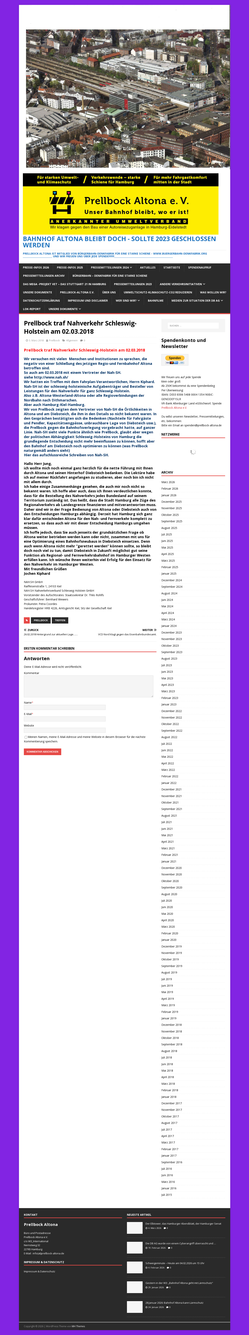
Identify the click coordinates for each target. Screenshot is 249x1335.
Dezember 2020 (171, 868)
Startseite (172, 267)
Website (29, 725)
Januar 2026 (168, 495)
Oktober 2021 (170, 802)
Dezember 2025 (171, 501)
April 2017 (167, 1136)
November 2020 (171, 874)
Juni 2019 (167, 985)
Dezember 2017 (171, 1103)
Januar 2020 (168, 940)
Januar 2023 (168, 704)
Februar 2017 (169, 1149)
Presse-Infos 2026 (36, 267)
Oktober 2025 (170, 515)
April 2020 (167, 920)
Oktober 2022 (170, 724)
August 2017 (169, 1123)
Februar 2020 (169, 933)
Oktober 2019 (170, 959)
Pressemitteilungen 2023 (133, 284)
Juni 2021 (167, 829)
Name (28, 702)
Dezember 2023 (171, 632)
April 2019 (167, 999)
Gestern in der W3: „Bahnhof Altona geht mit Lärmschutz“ (179, 1283)
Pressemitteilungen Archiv (44, 275)
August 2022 (169, 737)
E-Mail (28, 714)
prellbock (41, 620)
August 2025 (169, 528)
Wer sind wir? (126, 300)
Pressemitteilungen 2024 (110, 267)
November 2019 (171, 953)
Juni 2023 (167, 671)
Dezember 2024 (171, 580)
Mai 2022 (167, 756)
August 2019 (169, 972)
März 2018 (168, 1084)
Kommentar (31, 673)
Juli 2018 (166, 1057)
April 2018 (167, 1077)
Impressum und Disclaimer (88, 300)
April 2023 (167, 685)
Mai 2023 (167, 678)
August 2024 (169, 593)
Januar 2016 (168, 1188)
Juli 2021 (166, 822)
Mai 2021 (167, 835)
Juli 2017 (166, 1129)
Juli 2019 (166, 979)
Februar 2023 (169, 698)
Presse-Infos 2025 (70, 267)
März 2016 (168, 1182)
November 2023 (171, 639)
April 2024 (167, 613)
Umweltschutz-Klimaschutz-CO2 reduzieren (158, 292)
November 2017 (171, 1110)
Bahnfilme (156, 300)
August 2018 (169, 1051)
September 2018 (171, 1044)
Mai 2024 (167, 606)
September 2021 (171, 809)
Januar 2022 (168, 783)
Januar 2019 (168, 1018)
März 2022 (168, 770)
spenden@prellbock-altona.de (203, 425)
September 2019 (171, 966)
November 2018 (171, 1031)
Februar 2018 (169, 1090)
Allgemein (72, 340)
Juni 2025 (167, 541)
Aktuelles (148, 267)
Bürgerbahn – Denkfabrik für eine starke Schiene (110, 275)
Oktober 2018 (170, 1038)
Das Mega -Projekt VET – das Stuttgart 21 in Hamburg (64, 284)
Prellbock (54, 340)
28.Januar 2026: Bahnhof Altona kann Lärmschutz (174, 1302)
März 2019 (168, 1005)
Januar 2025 (168, 573)
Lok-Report (32, 309)
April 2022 (167, 763)
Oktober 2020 (170, 881)
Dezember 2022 (171, 711)
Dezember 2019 (171, 946)
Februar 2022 (169, 776)
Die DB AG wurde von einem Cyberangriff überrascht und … (181, 1243)
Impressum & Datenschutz (39, 1271)
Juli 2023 (166, 665)
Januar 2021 (168, 861)
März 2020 (168, 926)
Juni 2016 (167, 1175)
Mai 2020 (167, 914)
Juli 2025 (166, 534)
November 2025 (171, 508)
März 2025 (168, 560)
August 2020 (169, 894)
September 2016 (171, 1162)
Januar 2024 (168, 626)
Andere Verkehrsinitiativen (181, 284)
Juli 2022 (166, 744)
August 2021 (169, 815)
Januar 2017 (168, 1155)
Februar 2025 (169, 567)
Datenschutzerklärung (41, 300)
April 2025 (167, 554)
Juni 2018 (167, 1064)
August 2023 (169, 658)
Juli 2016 (166, 1168)
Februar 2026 (169, 488)
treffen (60, 620)
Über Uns (109, 292)
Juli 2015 (166, 1195)
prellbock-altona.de (52, 1253)
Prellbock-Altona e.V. (77, 292)
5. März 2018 (36, 340)
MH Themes (78, 1326)
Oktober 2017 (170, 1116)
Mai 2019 (167, 992)
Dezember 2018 (171, 1025)
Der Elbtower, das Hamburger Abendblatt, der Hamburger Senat (183, 1223)
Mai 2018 (167, 1070)
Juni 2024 (167, 600)
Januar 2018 (168, 1097)
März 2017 (168, 1142)
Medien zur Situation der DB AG (196, 300)
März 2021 (168, 848)
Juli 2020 (166, 900)
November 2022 (171, 717)
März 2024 (168, 619)
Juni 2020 (167, 907)
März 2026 (168, 482)
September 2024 (171, 586)
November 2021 (171, 796)
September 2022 (171, 730)
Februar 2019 (169, 1012)
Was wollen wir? (213, 292)
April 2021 (167, 841)
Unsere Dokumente (37, 292)
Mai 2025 (167, 547)
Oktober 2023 (170, 645)
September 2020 (171, 887)
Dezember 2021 (171, 789)
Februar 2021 (169, 855)
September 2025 (171, 521)
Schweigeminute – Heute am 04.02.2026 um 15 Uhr (175, 1263)
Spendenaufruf (199, 267)
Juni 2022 (167, 750)
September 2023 (171, 652)
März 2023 (168, 691)
